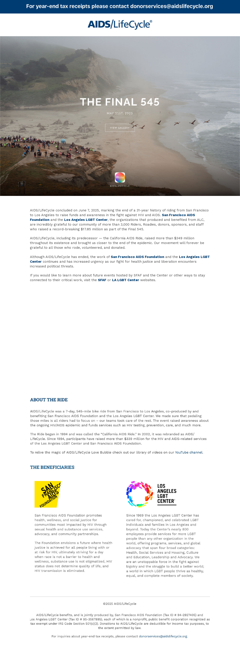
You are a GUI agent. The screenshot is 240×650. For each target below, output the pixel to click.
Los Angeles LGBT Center (86, 220)
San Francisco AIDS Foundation (137, 257)
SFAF (102, 280)
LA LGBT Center (125, 280)
